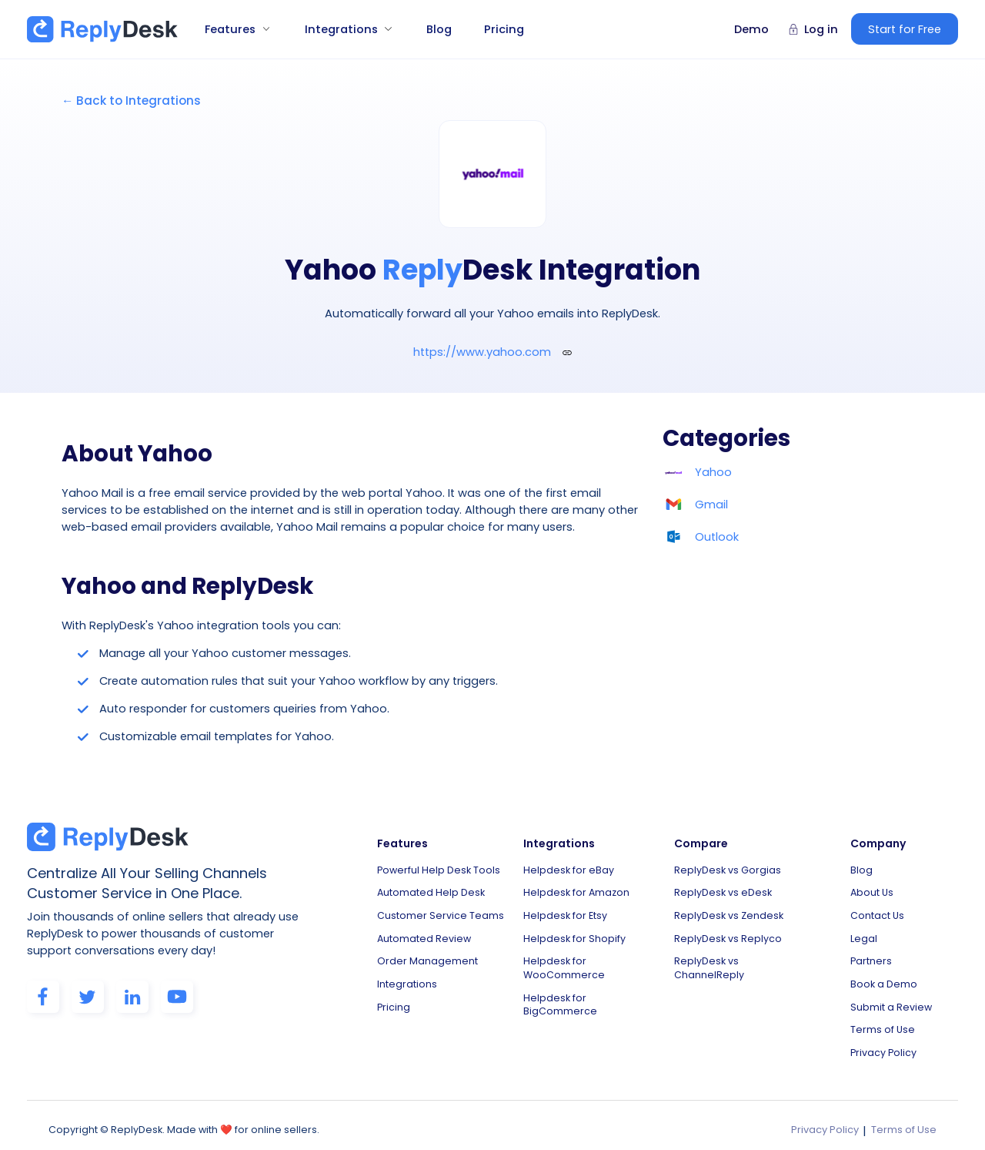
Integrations (407, 977)
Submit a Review (891, 998)
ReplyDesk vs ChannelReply (709, 961)
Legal (863, 933)
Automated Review (424, 933)
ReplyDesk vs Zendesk (728, 911)
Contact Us (877, 911)
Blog (439, 29)
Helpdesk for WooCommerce (564, 961)
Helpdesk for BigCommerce (560, 997)
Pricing (504, 29)
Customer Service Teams (440, 911)
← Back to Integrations (131, 100)
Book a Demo (883, 977)
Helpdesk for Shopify (574, 933)
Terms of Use (882, 1020)
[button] (231, 29)
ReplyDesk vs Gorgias (727, 868)
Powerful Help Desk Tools (438, 868)
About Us (871, 890)
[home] (102, 29)
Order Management (427, 954)
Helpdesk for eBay (568, 868)
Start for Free (904, 29)
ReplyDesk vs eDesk (723, 890)
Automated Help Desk (431, 890)
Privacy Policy (883, 1041)
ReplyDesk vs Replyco (728, 933)
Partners (871, 954)
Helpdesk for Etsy (565, 911)
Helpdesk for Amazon (576, 890)
